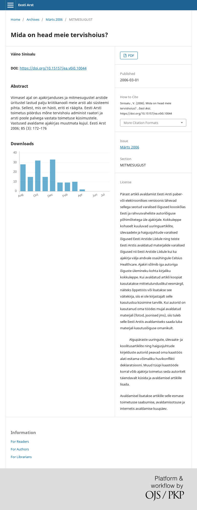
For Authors (20, 449)
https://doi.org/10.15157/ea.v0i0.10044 (53, 68)
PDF (130, 55)
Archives (33, 19)
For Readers (20, 441)
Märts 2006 (54, 19)
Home (15, 19)
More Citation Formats (141, 122)
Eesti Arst (26, 5)
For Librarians (21, 457)
